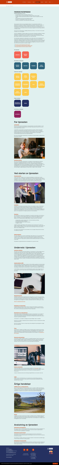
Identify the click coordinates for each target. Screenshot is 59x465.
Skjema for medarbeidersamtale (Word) (19, 301)
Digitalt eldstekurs (17, 234)
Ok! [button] (55, 463)
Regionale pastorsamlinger (19, 337)
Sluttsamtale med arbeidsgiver (20, 427)
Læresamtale (16, 124)
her (35, 455)
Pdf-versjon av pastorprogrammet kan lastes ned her (22, 44)
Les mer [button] (31, 463)
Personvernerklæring (9, 457)
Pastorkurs (16, 214)
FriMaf (15, 376)
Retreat (15, 414)
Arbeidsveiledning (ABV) (19, 263)
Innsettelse (16, 204)
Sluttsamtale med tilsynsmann (20, 432)
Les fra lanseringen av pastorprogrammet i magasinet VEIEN (23, 45)
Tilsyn (15, 328)
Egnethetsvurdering (18, 160)
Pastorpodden (36, 368)
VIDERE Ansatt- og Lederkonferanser (21, 386)
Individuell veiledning (18, 250)
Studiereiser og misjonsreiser (19, 305)
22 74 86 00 (10, 449)
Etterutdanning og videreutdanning (21, 312)
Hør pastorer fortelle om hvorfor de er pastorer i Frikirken (23, 46)
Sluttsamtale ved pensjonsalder (20, 440)
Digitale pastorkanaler (18, 366)
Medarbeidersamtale (18, 295)
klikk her (34, 454)
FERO (34, 457)
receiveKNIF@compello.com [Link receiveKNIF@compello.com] (12, 452)
